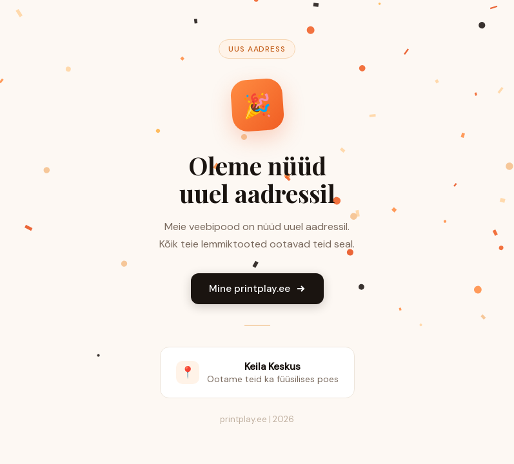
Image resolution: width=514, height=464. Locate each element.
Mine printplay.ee (257, 288)
